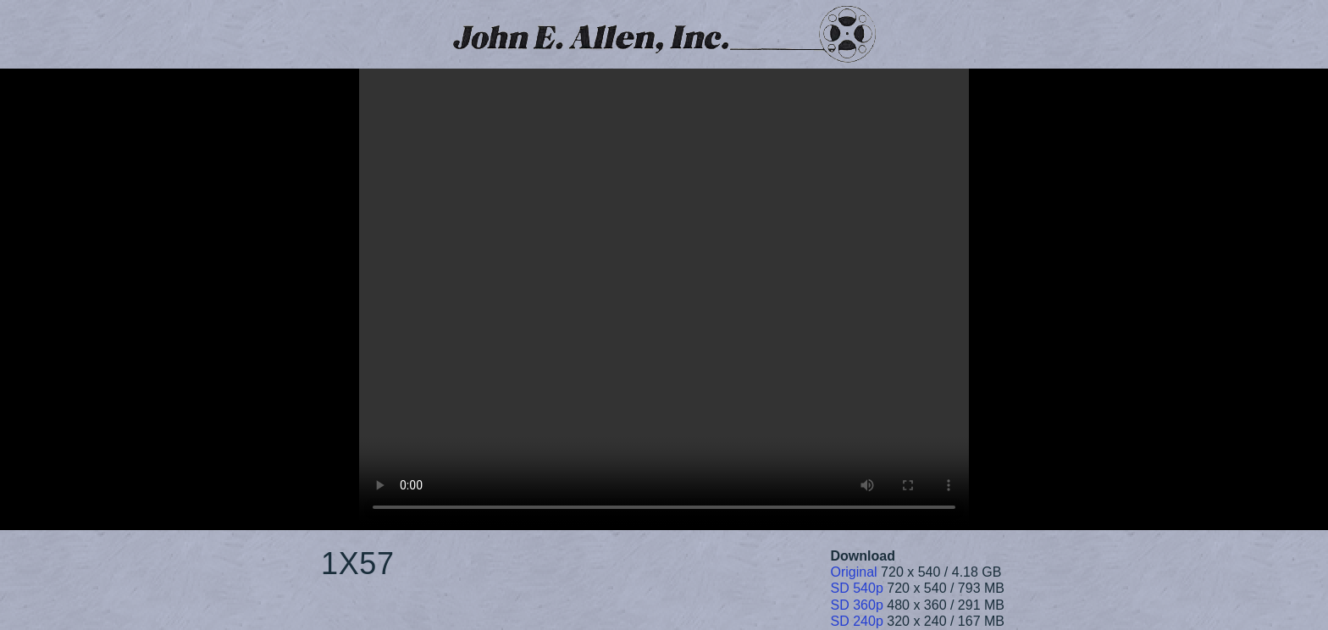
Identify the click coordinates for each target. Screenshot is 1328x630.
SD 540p (857, 588)
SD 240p (857, 621)
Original (854, 572)
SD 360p (857, 605)
